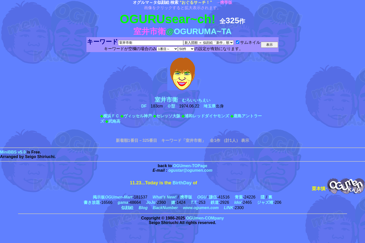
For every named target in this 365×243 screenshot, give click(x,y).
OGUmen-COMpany (205, 218)
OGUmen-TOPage (190, 166)
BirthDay (182, 182)
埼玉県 (210, 106)
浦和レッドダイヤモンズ (207, 116)
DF (144, 106)
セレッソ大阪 (168, 116)
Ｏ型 (171, 106)
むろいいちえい (184, 100)
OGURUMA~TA (203, 31)
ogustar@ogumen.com (190, 170)
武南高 (114, 121)
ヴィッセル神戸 (137, 116)
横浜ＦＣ (111, 116)
